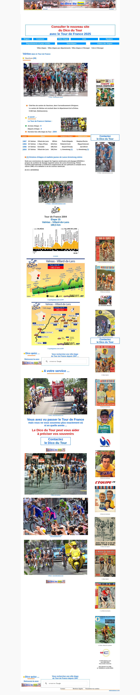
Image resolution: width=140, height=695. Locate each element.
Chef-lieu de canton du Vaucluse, (41, 105)
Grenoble (41, 147)
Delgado (70, 141)
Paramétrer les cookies (92, 688)
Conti (69, 144)
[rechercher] (64, 361)
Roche (85, 141)
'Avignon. (75, 105)
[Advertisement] (70, 18)
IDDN (111, 668)
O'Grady (70, 147)
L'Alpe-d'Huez (43, 144)
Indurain (86, 144)
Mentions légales (78, 688)
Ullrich (85, 147)
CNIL (110, 666)
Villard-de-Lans (43, 141)
